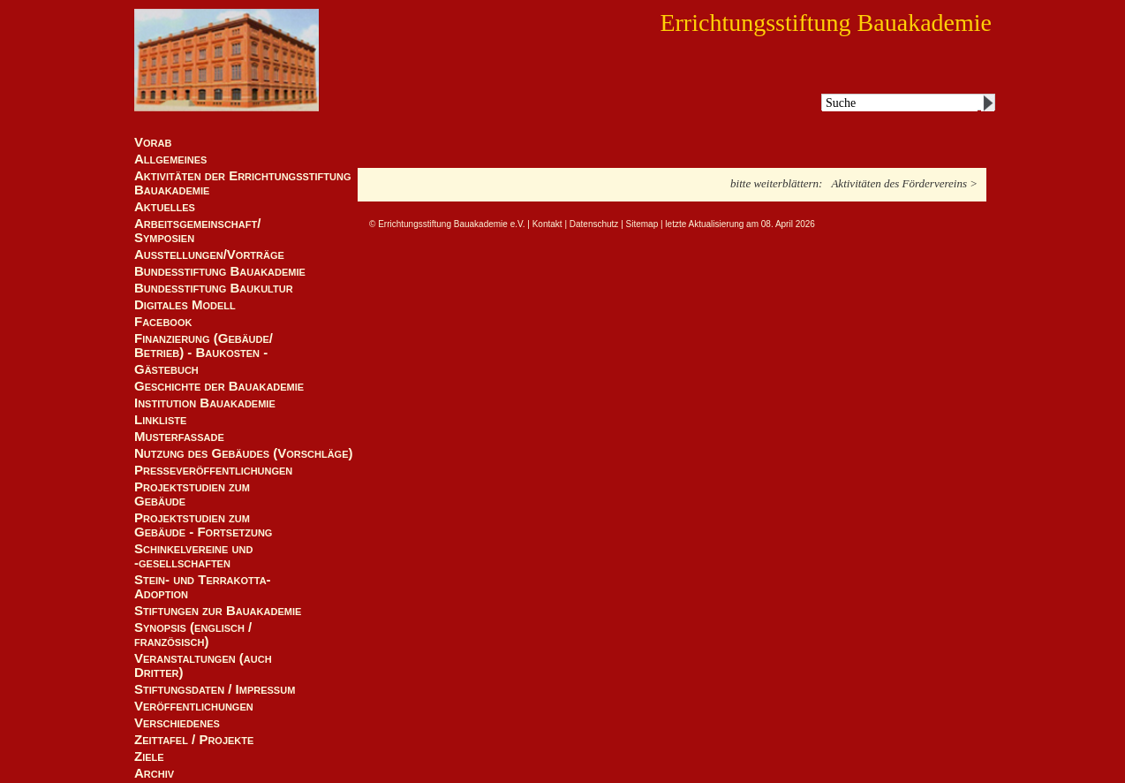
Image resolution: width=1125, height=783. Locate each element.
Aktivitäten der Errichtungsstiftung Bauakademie (242, 183)
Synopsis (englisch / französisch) (193, 634)
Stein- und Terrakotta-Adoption (202, 587)
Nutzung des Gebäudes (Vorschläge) (243, 453)
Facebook (163, 322)
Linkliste (160, 420)
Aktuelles (164, 207)
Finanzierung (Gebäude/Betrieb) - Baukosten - (203, 345)
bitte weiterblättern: (776, 183)
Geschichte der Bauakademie (219, 386)
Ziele (149, 756)
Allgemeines (170, 159)
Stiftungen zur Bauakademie (217, 611)
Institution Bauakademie (205, 403)
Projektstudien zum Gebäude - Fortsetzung (203, 525)
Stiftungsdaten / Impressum (214, 689)
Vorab (152, 142)
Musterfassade (179, 437)
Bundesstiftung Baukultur (213, 288)
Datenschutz (594, 224)
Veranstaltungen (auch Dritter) (203, 665)
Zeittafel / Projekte (193, 740)
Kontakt (547, 224)
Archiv (154, 773)
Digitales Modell (185, 305)
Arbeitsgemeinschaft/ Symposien (197, 231)
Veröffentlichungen (193, 706)
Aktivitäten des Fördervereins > (904, 183)
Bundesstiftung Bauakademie (220, 271)
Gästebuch (166, 369)
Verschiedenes (177, 723)
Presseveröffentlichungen (213, 470)
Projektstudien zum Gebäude (192, 494)
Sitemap (642, 224)
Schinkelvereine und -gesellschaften (193, 556)
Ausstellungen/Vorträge (209, 254)
